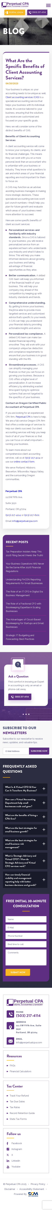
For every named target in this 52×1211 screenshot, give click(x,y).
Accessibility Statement (31, 1189)
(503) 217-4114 (39, 12)
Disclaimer (9, 1189)
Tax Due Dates (17, 1101)
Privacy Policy (38, 1184)
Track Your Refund (19, 1095)
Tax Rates (15, 1107)
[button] (23, 714)
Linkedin (16, 1160)
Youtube (16, 1166)
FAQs (13, 1065)
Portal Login (16, 12)
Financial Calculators (20, 1071)
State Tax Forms (18, 1119)
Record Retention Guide (22, 1113)
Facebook (17, 1143)
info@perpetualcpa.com (29, 1042)
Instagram (17, 1149)
